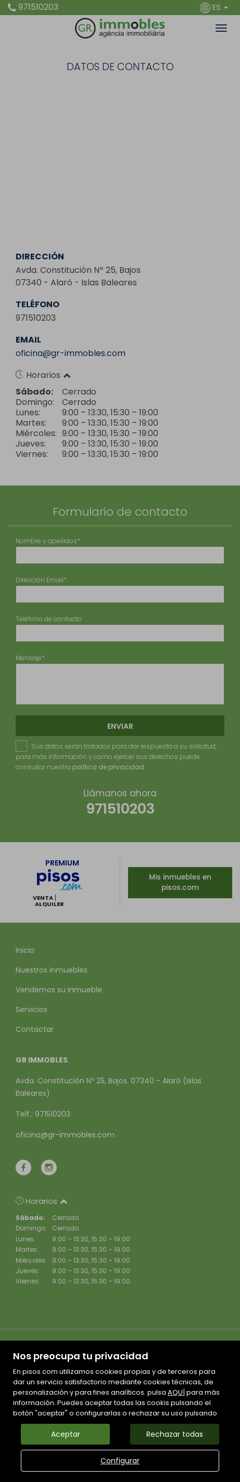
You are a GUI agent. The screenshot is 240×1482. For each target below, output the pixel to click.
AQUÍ (176, 1392)
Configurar (120, 1460)
